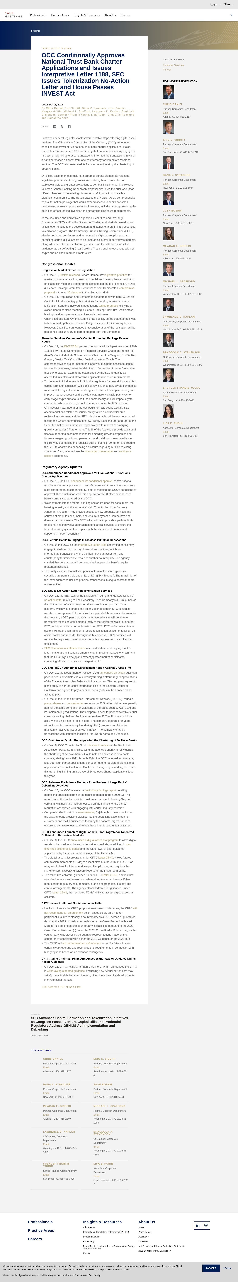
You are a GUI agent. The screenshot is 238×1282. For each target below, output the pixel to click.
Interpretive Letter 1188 (92, 544)
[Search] (231, 15)
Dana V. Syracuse (94, 108)
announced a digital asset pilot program (94, 840)
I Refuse (227, 1268)
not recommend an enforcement (81, 943)
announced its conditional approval (92, 481)
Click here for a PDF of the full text (61, 987)
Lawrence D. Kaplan (106, 111)
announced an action (112, 672)
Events (86, 1253)
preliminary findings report (100, 790)
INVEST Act (71, 346)
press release (52, 703)
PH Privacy (88, 1241)
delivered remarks (99, 745)
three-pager (106, 451)
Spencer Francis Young (73, 115)
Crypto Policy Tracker (56, 48)
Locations (143, 1241)
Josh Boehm (116, 108)
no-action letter (53, 600)
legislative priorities (115, 275)
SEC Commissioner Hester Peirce (64, 648)
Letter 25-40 (105, 857)
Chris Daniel (54, 108)
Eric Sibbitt (72, 108)
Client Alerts (89, 1227)
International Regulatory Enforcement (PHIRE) (106, 1232)
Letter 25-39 (109, 875)
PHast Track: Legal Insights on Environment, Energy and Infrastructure (109, 1247)
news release (86, 812)
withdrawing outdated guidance (66, 970)
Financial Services (173, 65)
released (70, 275)
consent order (75, 703)
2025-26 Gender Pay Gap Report (154, 1251)
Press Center (144, 1232)
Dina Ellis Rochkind (121, 115)
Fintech (167, 69)
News (141, 1227)
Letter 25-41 (59, 892)
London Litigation (91, 1237)
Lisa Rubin (98, 115)
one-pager (91, 451)
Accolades (143, 1237)
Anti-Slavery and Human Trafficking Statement (161, 1246)
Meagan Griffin (52, 111)
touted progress (108, 305)
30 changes (74, 292)
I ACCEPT (211, 1268)
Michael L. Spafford (77, 111)
